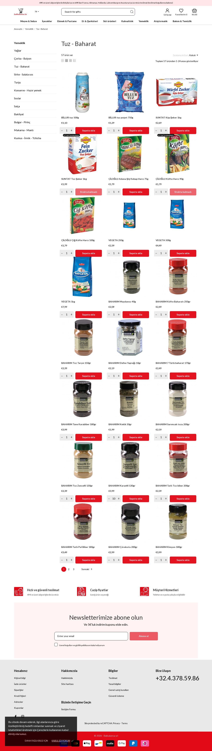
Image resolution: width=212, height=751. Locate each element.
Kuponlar (19, 707)
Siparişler (19, 689)
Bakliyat (19, 114)
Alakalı (193, 55)
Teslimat (112, 678)
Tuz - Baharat (21, 66)
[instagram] (22, 716)
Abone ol (144, 636)
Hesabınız (20, 671)
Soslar (17, 98)
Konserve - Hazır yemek (27, 90)
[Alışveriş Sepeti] (194, 12)
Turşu (17, 82)
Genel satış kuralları (118, 689)
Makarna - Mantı (23, 130)
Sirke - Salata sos (23, 74)
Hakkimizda (67, 678)
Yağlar (17, 50)
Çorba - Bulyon (22, 58)
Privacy (116, 723)
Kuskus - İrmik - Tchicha (27, 138)
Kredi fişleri (20, 695)
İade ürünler (20, 684)
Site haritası (67, 684)
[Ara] (131, 12)
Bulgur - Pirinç (22, 122)
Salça (17, 106)
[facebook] (15, 716)
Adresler (18, 701)
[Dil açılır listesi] (37, 12)
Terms (124, 723)
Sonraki (87, 569)
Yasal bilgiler (114, 684)
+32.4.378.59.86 (177, 678)
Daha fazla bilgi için (36, 740)
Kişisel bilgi (20, 678)
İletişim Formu (68, 709)
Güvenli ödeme (116, 695)
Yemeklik (19, 42)
